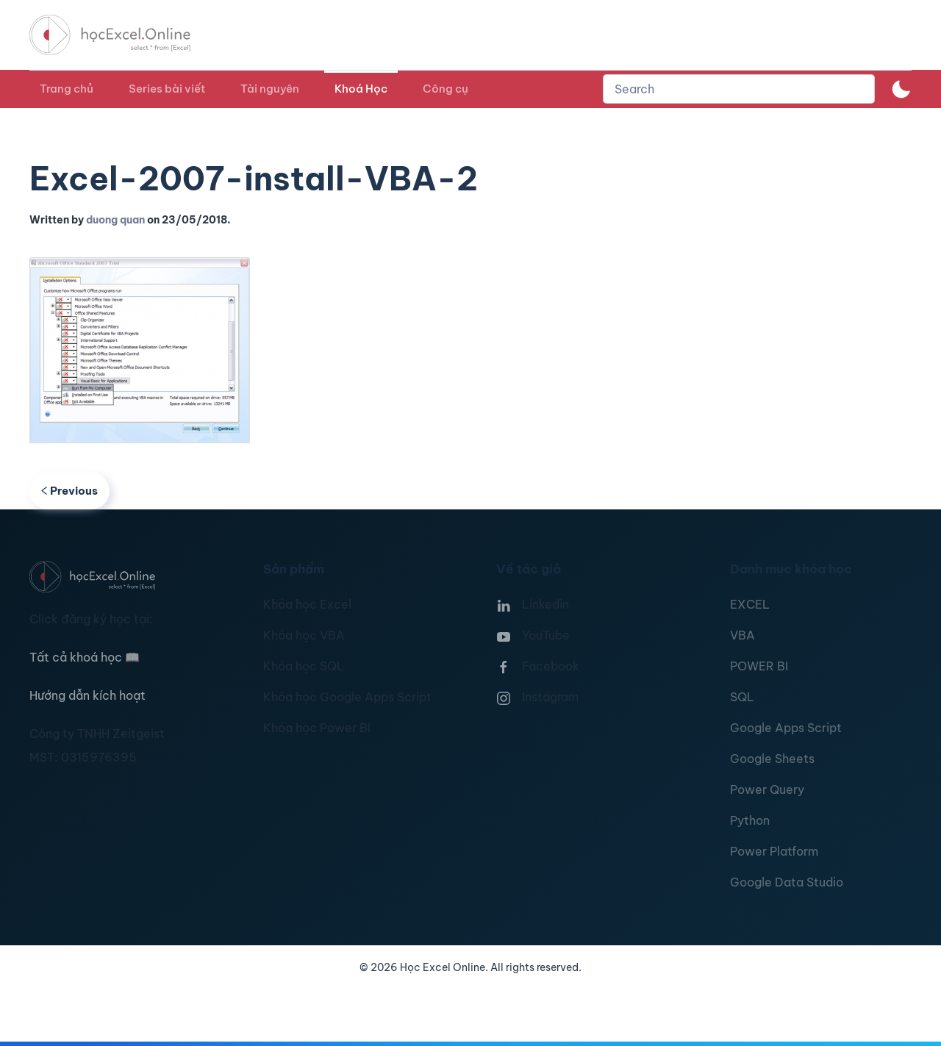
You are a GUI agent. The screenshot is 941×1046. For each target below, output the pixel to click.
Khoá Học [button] (360, 89)
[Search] (739, 89)
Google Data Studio (786, 882)
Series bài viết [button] (167, 89)
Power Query (767, 789)
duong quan (115, 219)
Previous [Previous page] (69, 491)
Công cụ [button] (445, 89)
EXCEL (750, 604)
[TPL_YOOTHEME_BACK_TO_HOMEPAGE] (123, 35)
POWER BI (759, 666)
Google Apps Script (786, 727)
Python (750, 820)
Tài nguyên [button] (269, 89)
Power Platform (774, 851)
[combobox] (739, 89)
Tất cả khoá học (84, 657)
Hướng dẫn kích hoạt (87, 695)
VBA (742, 635)
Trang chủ (66, 89)
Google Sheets (772, 758)
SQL (742, 696)
